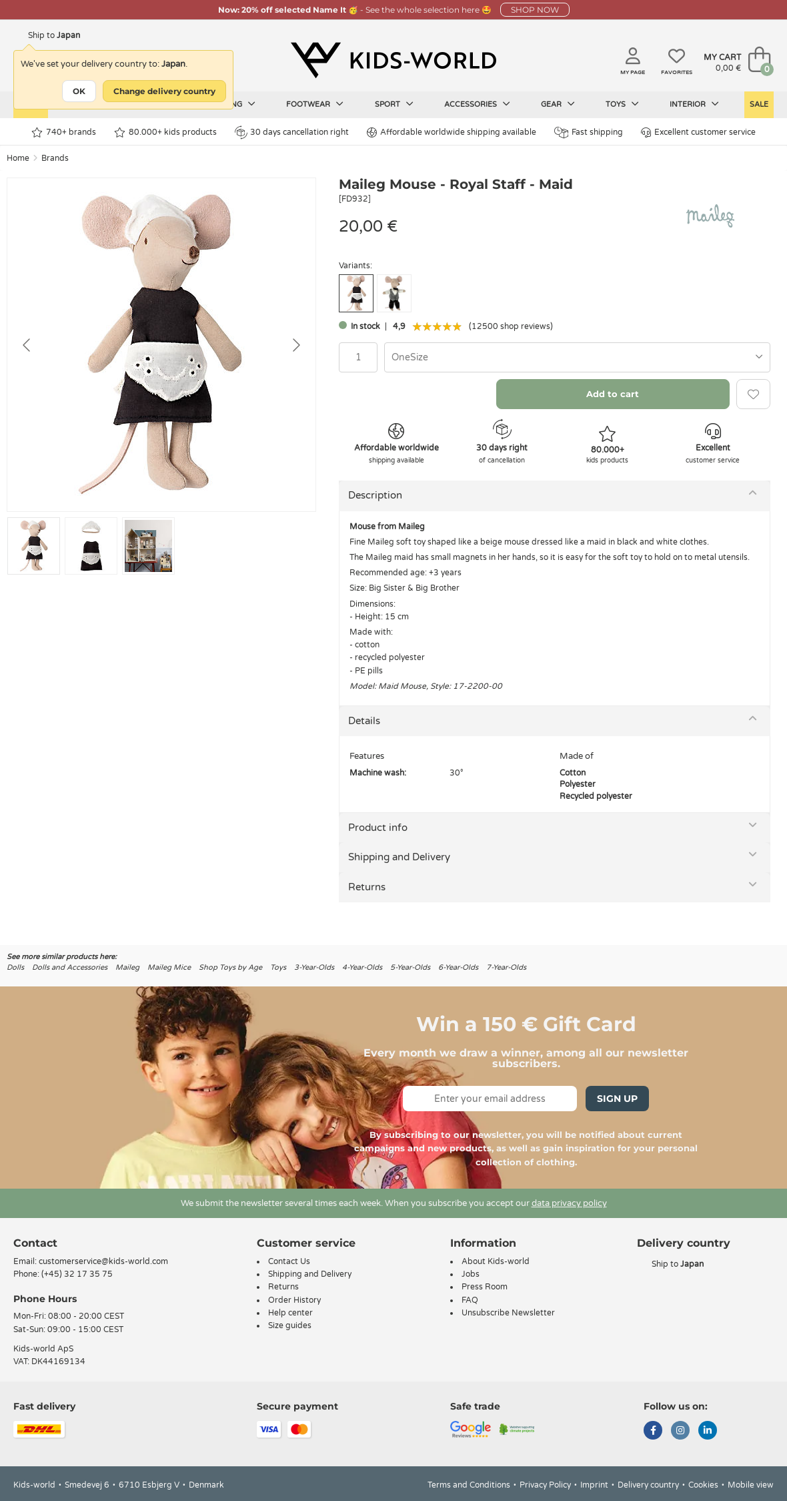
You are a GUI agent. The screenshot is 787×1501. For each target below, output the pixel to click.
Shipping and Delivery (399, 857)
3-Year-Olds (314, 967)
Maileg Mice (169, 967)
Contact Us (289, 1261)
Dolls (15, 967)
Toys (622, 104)
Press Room (485, 1286)
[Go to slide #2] (91, 546)
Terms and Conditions (469, 1485)
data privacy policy (569, 1203)
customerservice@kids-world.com (103, 1261)
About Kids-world (496, 1261)
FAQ (470, 1300)
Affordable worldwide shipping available (451, 132)
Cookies (703, 1485)
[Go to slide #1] (33, 546)
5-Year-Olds (410, 967)
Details (364, 721)
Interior (694, 104)
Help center (290, 1312)
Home (18, 158)
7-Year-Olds (506, 967)
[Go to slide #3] (148, 546)
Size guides (289, 1325)
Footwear (314, 104)
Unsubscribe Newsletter (508, 1312)
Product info (378, 828)
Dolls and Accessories (69, 967)
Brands (55, 158)
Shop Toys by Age (230, 967)
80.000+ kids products (165, 132)
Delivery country (648, 1485)
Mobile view (751, 1485)
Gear (558, 104)
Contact (35, 1243)
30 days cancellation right (292, 132)
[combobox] (577, 357)
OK (79, 91)
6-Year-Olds (458, 967)
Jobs (471, 1274)
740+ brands (63, 132)
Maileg (127, 967)
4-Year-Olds (362, 967)
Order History (294, 1300)
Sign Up (617, 1099)
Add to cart (612, 393)
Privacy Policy (545, 1485)
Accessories (477, 104)
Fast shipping (588, 132)
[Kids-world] (393, 61)
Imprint (594, 1485)
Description (375, 495)
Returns (366, 887)
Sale (759, 104)
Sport (394, 104)
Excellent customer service (698, 132)
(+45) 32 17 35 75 (77, 1274)
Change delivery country (164, 91)
